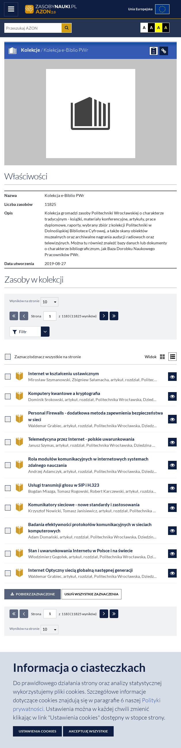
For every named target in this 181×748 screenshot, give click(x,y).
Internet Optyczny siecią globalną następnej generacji (80, 570)
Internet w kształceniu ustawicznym (63, 373)
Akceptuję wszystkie (88, 731)
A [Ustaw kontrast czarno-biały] (151, 27)
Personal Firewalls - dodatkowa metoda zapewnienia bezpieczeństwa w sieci (95, 416)
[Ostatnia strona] (114, 316)
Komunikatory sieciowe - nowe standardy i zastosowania (84, 504)
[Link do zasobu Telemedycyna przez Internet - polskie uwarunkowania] (172, 442)
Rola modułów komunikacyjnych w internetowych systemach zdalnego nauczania (88, 462)
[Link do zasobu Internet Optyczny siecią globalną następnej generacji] (172, 573)
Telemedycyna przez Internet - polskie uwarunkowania (81, 439)
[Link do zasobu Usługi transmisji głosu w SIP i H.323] (172, 488)
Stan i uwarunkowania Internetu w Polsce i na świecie (80, 550)
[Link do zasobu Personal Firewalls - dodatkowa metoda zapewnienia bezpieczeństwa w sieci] (172, 419)
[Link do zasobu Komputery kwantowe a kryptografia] (172, 396)
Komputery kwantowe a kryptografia (64, 393)
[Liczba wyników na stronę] (49, 629)
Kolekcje (30, 50)
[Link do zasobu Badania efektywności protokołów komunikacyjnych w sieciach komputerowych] (172, 530)
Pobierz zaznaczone (32, 594)
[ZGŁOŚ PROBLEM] (153, 51)
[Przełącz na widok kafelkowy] (162, 356)
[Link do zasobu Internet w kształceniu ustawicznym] (172, 376)
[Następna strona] (104, 316)
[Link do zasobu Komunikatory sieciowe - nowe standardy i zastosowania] (172, 507)
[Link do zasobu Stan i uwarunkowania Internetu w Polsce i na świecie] (172, 553)
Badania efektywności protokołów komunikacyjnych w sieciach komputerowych (90, 528)
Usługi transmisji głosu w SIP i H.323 (63, 485)
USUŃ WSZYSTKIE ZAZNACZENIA (91, 594)
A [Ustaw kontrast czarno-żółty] (165, 27)
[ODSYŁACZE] (163, 51)
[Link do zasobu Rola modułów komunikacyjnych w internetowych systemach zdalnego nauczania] (172, 465)
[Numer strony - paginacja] (49, 316)
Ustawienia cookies (37, 731)
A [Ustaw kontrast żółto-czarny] (158, 27)
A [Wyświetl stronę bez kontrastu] (144, 27)
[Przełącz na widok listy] (172, 356)
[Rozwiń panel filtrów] (45, 332)
